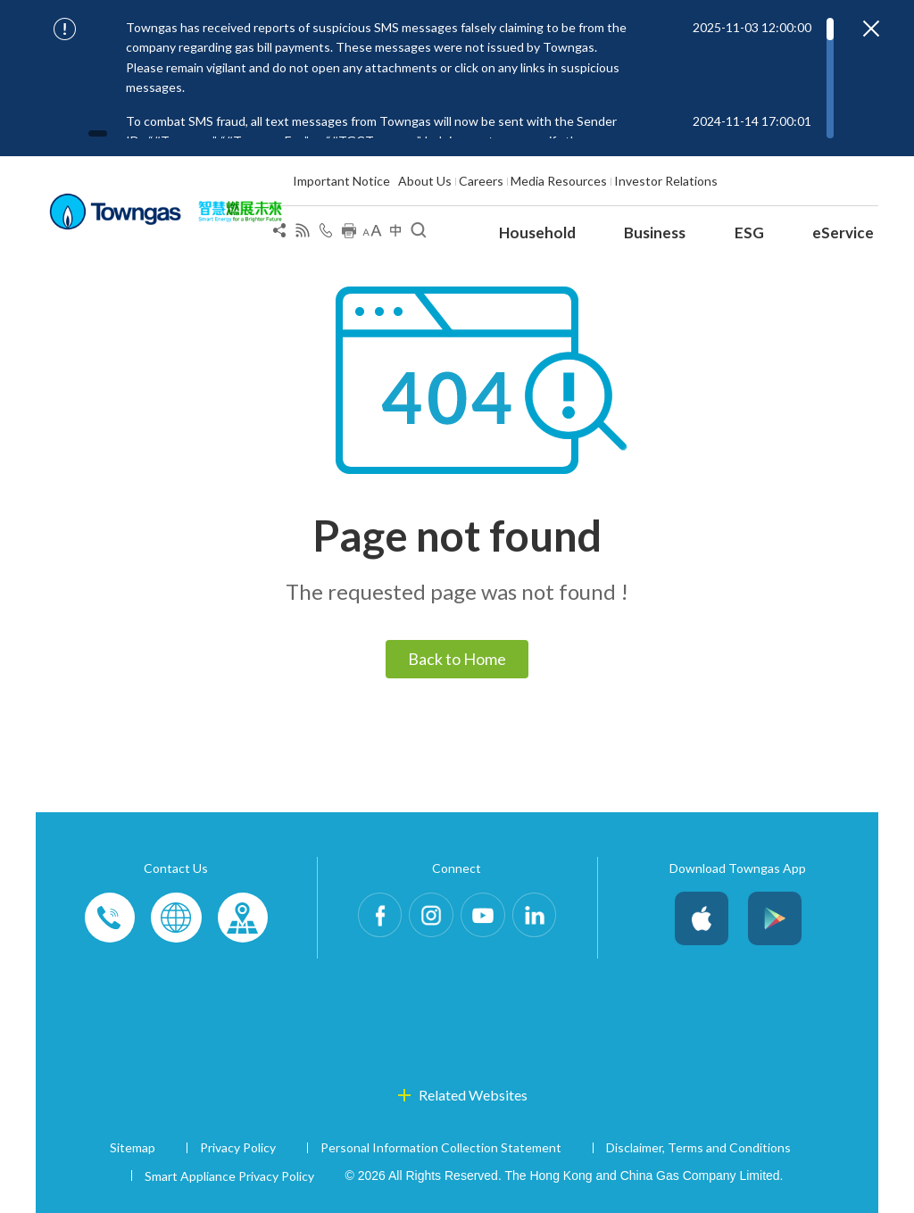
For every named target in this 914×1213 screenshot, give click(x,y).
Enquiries (176, 918)
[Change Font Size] (372, 233)
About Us (425, 180)
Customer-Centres (242, 918)
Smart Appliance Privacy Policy (229, 1176)
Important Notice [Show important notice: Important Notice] (341, 180)
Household (537, 232)
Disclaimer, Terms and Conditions (698, 1147)
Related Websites (473, 1094)
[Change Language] (395, 233)
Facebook (366, 918)
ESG (749, 232)
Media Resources (559, 180)
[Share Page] (279, 233)
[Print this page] (349, 233)
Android (774, 918)
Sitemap (132, 1147)
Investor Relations (666, 180)
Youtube (487, 918)
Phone (110, 918)
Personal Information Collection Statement (440, 1147)
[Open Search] (418, 233)
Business (655, 232)
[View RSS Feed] (302, 233)
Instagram (427, 918)
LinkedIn (548, 918)
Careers (481, 180)
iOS (701, 918)
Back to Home (457, 659)
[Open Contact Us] (326, 233)
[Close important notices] (871, 28)
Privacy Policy (238, 1147)
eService (843, 232)
